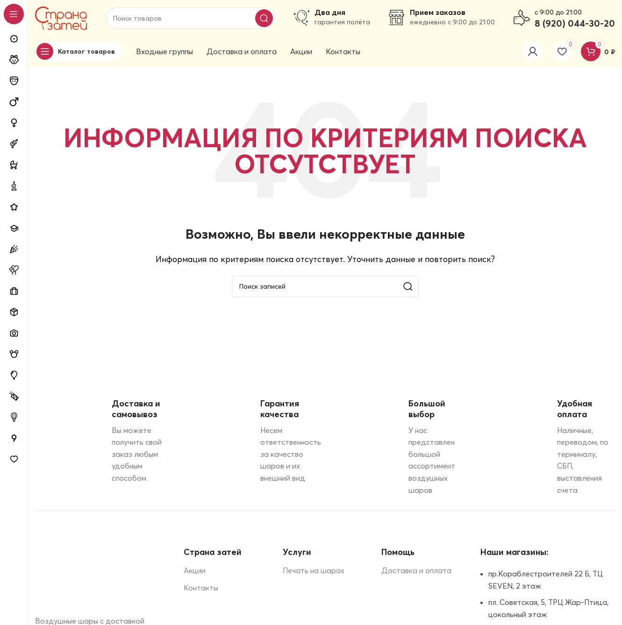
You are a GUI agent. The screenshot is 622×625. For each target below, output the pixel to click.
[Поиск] (190, 18)
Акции (195, 571)
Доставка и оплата (416, 571)
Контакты (201, 589)
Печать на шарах (313, 571)
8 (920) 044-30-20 (575, 23)
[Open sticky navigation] (78, 52)
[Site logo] (61, 17)
